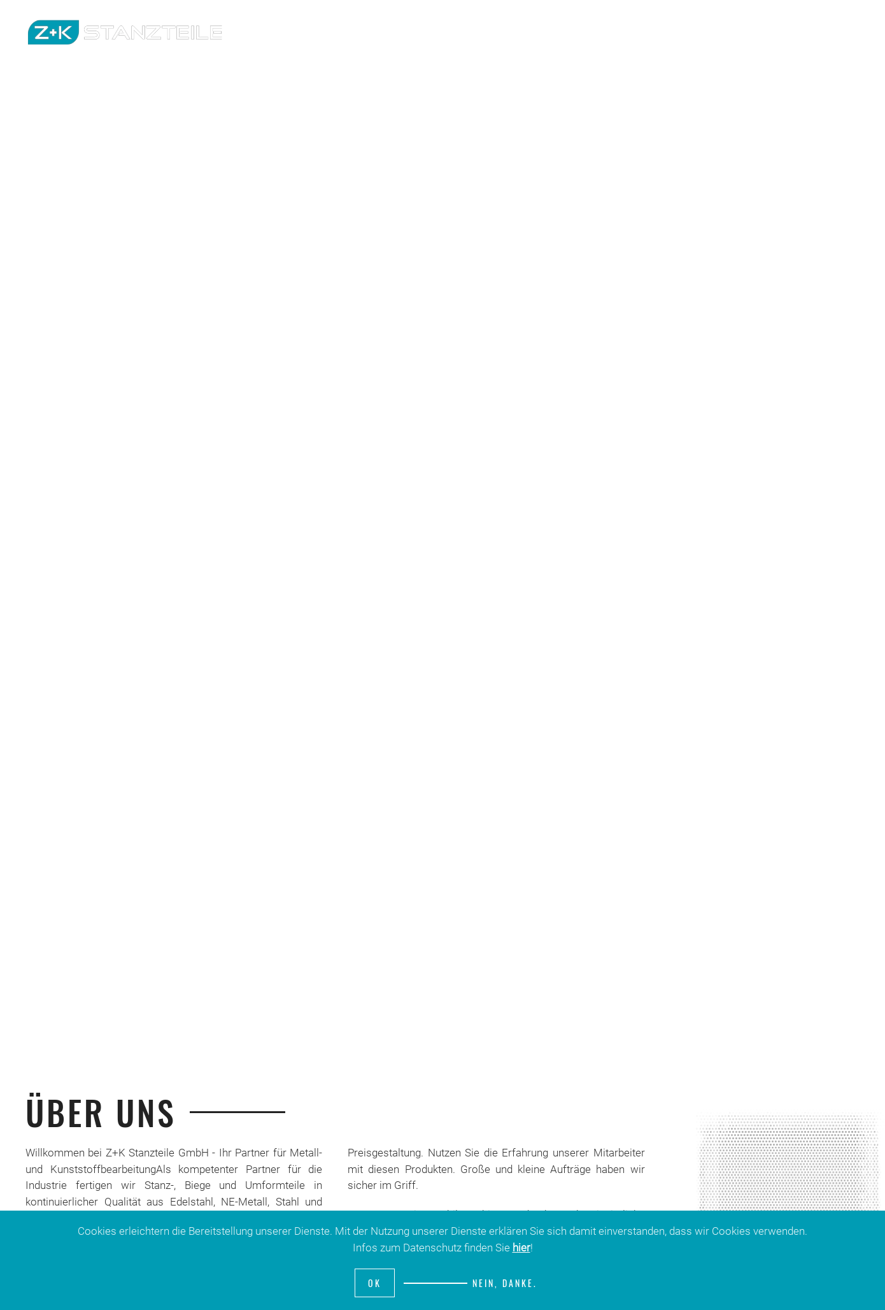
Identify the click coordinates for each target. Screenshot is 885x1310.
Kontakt (840, 32)
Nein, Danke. (504, 1283)
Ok (374, 1283)
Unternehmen (691, 32)
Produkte (772, 32)
